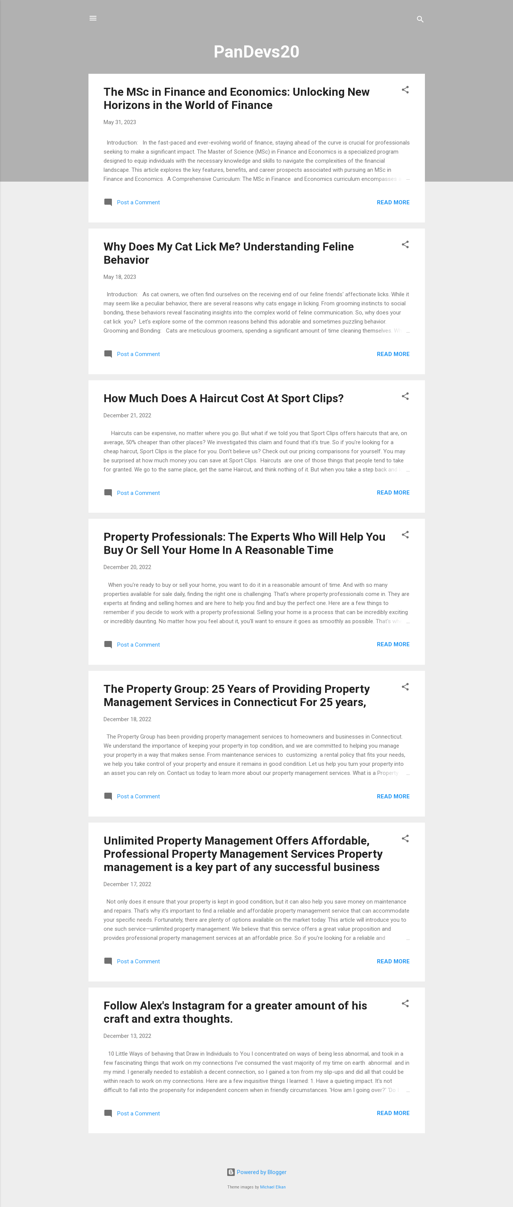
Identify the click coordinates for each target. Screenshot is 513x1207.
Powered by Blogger (256, 1172)
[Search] (420, 20)
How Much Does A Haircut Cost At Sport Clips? (224, 398)
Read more (393, 202)
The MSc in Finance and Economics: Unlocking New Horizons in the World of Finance (237, 98)
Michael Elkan (273, 1187)
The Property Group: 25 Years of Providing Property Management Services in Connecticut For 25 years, (237, 695)
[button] (405, 91)
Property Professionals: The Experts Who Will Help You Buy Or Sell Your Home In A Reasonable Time (245, 543)
